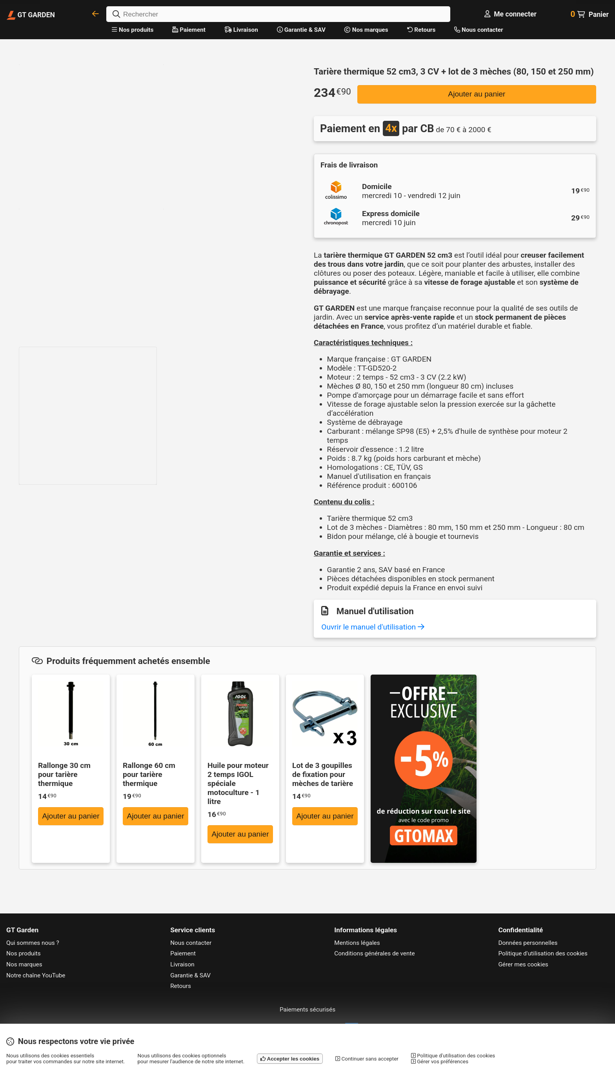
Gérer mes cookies (523, 964)
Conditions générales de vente (374, 953)
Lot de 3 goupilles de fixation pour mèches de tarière (322, 774)
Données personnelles (527, 942)
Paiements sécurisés (307, 1009)
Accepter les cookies (289, 1059)
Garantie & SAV (301, 29)
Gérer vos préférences (439, 1061)
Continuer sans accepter (366, 1059)
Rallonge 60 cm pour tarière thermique (149, 774)
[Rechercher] (278, 14)
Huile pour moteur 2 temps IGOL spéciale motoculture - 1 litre (238, 783)
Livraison (241, 29)
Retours (421, 29)
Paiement (189, 29)
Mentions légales (357, 942)
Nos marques (366, 29)
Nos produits (132, 29)
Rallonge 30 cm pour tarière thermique (64, 774)
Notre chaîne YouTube (36, 975)
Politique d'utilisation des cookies (543, 953)
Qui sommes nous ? (32, 942)
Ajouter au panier (476, 94)
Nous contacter (478, 29)
